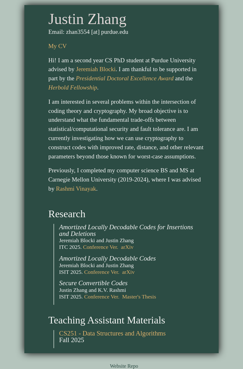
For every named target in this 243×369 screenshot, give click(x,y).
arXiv (127, 247)
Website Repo (124, 366)
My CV (57, 46)
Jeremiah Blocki (95, 69)
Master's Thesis (139, 297)
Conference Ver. (100, 247)
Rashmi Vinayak (76, 188)
